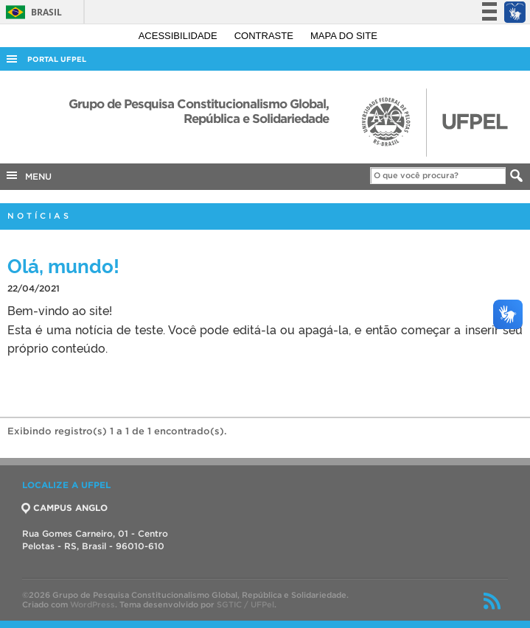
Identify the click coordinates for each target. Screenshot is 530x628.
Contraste (265, 35)
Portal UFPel (56, 59)
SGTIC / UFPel (245, 604)
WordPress (92, 604)
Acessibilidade (179, 35)
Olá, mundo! (63, 265)
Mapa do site (343, 35)
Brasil (31, 12)
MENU (28, 175)
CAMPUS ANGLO (65, 507)
